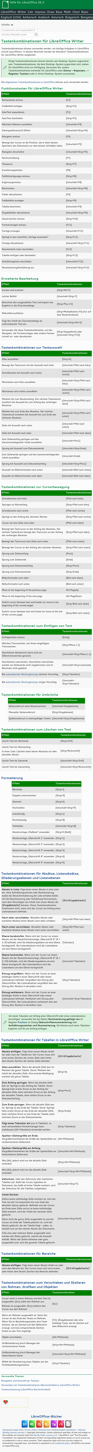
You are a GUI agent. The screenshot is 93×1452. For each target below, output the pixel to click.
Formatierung (12, 778)
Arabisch (44, 17)
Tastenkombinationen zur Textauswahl (31, 347)
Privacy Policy (31, 1429)
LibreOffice (8, 12)
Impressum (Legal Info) (12, 1429)
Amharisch (30, 17)
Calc (30, 12)
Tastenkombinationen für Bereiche (28, 1253)
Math (67, 12)
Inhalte (5, 24)
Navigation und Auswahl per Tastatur (20, 1380)
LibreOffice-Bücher (46, 1416)
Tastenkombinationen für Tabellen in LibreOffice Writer (45, 1040)
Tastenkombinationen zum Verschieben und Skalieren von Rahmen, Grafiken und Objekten (43, 1284)
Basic (84, 12)
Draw (50, 12)
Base (59, 12)
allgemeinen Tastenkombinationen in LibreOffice (30, 82)
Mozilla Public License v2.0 (45, 1435)
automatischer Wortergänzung (21, 674)
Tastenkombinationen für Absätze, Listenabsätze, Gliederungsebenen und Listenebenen (40, 875)
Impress (40, 12)
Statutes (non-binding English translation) (57, 1429)
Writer (21, 12)
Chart (76, 12)
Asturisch (57, 17)
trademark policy (62, 1443)
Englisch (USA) (11, 17)
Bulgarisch (72, 17)
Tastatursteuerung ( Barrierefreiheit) (25, 1389)
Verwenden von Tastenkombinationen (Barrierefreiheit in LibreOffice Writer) (40, 1385)
